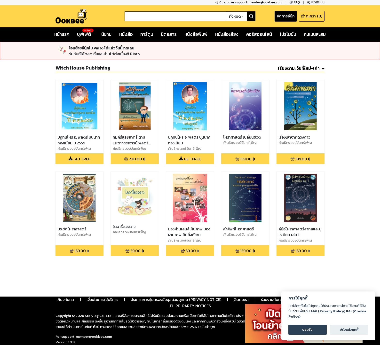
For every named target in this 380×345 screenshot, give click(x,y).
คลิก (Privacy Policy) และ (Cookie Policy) (327, 313)
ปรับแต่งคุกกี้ (349, 329)
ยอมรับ (307, 329)
